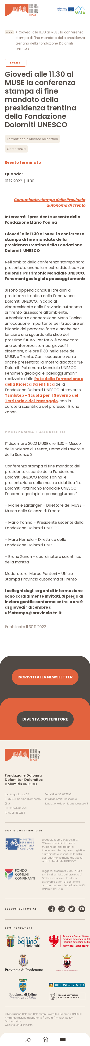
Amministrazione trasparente (23, 1018)
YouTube (81, 909)
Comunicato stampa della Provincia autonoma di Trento (49, 202)
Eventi (16, 62)
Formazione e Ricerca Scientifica (32, 139)
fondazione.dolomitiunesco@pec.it (66, 803)
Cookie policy (13, 1021)
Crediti (49, 1018)
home (45, 1039)
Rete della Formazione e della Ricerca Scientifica (44, 381)
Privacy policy (64, 1018)
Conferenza (16, 149)
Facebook (51, 909)
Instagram (61, 909)
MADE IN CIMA (24, 1025)
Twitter (71, 909)
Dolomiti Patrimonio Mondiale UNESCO (21, 10)
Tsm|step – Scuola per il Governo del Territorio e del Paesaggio (41, 398)
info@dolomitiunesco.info (61, 799)
